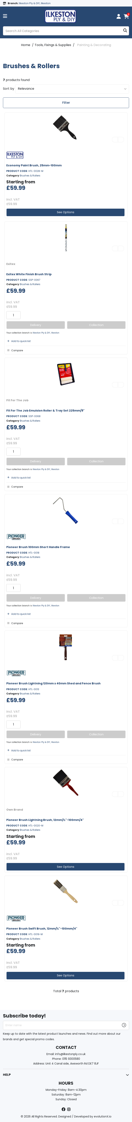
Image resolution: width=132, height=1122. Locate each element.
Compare (14, 350)
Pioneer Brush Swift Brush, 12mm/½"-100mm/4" (41, 929)
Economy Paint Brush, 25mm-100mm (34, 165)
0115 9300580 (71, 1059)
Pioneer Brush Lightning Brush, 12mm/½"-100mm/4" (45, 820)
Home (25, 45)
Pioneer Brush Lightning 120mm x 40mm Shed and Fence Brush (53, 683)
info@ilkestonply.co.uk (70, 1054)
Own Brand (14, 810)
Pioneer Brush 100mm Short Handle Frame (38, 547)
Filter (66, 102)
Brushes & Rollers (30, 175)
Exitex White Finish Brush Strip (29, 274)
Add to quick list (18, 341)
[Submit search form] (125, 31)
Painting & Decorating (94, 45)
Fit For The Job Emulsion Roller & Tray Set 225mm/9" (45, 411)
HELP (7, 1074)
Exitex (10, 264)
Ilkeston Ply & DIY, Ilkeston (46, 332)
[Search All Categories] (66, 30)
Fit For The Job (17, 400)
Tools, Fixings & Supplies (53, 45)
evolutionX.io (102, 1116)
